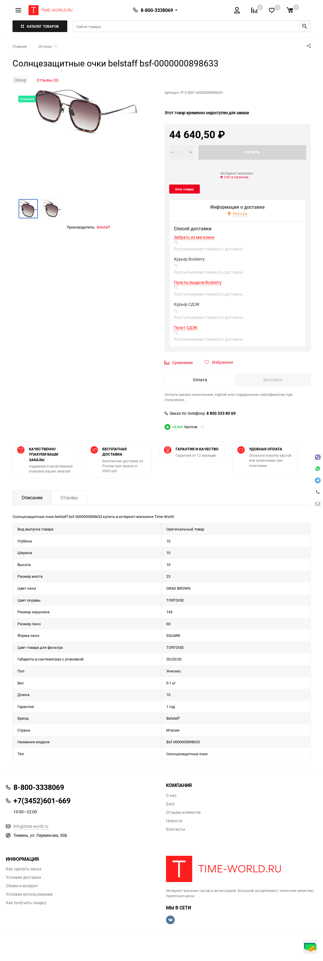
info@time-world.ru (30, 826)
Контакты (175, 829)
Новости (174, 821)
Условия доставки (23, 877)
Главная (20, 46)
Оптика (45, 46)
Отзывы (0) (48, 80)
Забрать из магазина (194, 237)
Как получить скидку (26, 903)
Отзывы (69, 497)
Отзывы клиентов (183, 812)
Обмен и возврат (22, 886)
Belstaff (103, 227)
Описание (32, 497)
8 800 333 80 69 (221, 413)
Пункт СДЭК (185, 327)
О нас (171, 795)
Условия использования (29, 894)
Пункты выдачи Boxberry (198, 282)
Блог (170, 804)
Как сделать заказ (23, 869)
